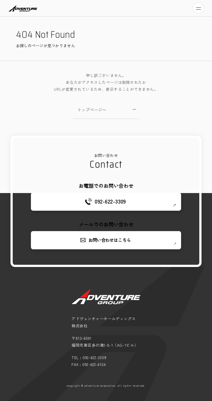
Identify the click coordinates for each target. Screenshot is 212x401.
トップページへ (106, 111)
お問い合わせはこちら (129, 240)
